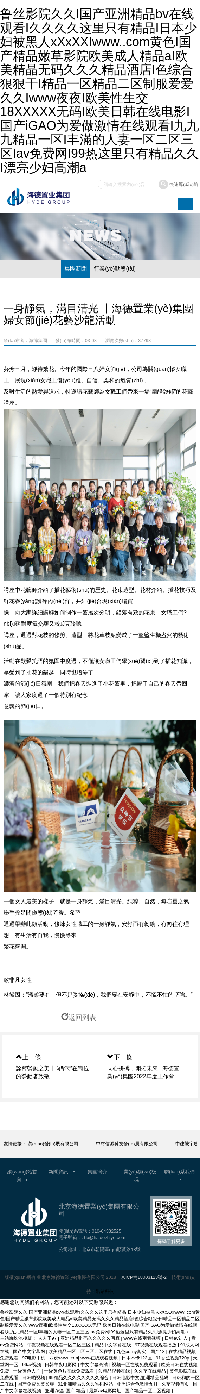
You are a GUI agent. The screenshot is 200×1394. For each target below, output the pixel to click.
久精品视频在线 (114, 1371)
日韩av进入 (176, 1338)
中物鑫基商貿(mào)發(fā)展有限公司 (45, 1143)
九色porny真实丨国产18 (141, 1351)
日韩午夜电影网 (61, 1364)
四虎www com (63, 1358)
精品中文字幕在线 (114, 1344)
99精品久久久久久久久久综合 (79, 1377)
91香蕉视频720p (173, 1358)
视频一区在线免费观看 (135, 1364)
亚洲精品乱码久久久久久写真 (90, 1338)
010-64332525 (106, 1231)
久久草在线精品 (150, 1371)
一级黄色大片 (27, 1371)
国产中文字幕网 (29, 1351)
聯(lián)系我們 (179, 1172)
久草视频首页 (176, 1384)
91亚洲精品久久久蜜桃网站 (86, 1384)
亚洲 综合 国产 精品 (65, 1390)
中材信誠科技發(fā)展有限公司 (131, 1143)
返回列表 (78, 1017)
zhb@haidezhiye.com (103, 1237)
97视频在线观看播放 (156, 1344)
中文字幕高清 (94, 1364)
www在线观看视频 (142, 1338)
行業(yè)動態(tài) (115, 269)
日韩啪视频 (34, 1377)
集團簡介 (97, 1172)
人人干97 (48, 1338)
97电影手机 (34, 1358)
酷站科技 (105, 1291)
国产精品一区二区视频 (148, 1390)
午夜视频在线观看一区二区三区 (59, 1344)
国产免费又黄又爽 (37, 1384)
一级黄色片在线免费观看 (70, 1371)
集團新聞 (75, 269)
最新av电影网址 (105, 1390)
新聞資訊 (58, 1172)
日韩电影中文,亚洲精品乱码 (140, 1377)
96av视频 (32, 1364)
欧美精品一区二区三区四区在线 (81, 1351)
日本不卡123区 (137, 1358)
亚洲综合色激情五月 (138, 1384)
